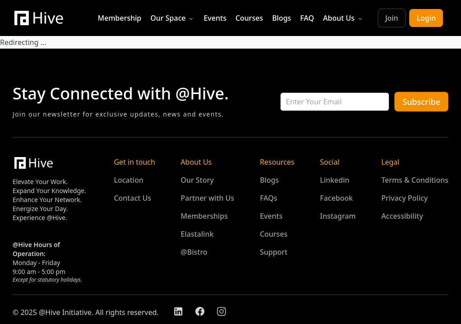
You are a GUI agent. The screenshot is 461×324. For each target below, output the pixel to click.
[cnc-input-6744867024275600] (334, 102)
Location (129, 180)
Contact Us (132, 198)
